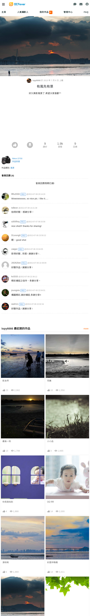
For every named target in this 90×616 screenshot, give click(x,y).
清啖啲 (5, 562)
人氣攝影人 (22, 12)
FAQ (86, 12)
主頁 (4, 12)
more (86, 328)
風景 (12, 168)
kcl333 (14, 276)
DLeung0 (16, 235)
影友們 (5, 381)
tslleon (14, 207)
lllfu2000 (15, 194)
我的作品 (46, 12)
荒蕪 (49, 381)
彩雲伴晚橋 (52, 562)
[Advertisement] (45, 119)
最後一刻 (6, 441)
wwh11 (14, 304)
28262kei (16, 262)
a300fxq (15, 221)
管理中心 (68, 12)
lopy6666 (34, 80)
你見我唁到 (7, 502)
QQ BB (50, 501)
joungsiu (15, 290)
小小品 (50, 441)
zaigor (14, 249)
